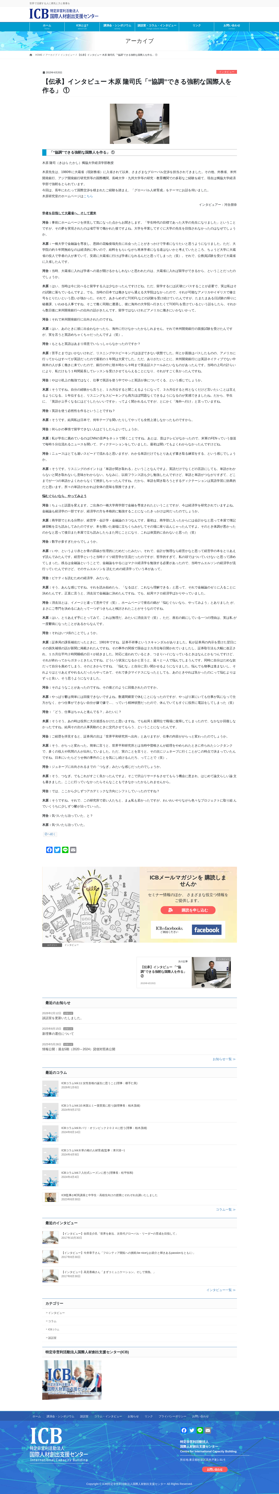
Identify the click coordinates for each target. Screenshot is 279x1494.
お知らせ (68, 1013)
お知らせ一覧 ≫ (224, 1059)
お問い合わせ (200, 1416)
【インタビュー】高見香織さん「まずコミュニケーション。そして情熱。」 (108, 1272)
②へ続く (50, 834)
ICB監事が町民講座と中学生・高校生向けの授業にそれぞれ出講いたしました (109, 1195)
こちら (88, 196)
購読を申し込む (188, 910)
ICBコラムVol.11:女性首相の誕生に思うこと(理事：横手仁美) (99, 1083)
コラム (52, 1321)
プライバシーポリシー (172, 1416)
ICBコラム (53, 1329)
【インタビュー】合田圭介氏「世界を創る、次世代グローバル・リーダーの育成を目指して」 (119, 1233)
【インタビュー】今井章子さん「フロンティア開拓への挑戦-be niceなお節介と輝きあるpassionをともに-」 (128, 1252)
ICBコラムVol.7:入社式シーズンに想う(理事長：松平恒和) (97, 1172)
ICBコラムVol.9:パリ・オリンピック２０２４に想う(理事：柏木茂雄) (104, 1128)
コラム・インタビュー (108, 1416)
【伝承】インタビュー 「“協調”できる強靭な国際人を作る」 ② (164, 971)
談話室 (52, 1337)
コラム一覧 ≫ (226, 1209)
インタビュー (226, 71)
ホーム (37, 1416)
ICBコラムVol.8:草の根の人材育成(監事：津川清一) (93, 1150)
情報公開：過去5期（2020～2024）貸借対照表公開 (78, 1049)
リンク (149, 1416)
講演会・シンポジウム (60, 1416)
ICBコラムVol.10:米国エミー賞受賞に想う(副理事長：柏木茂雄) (100, 1105)
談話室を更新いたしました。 (62, 1018)
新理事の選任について (58, 1033)
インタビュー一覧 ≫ (221, 1290)
